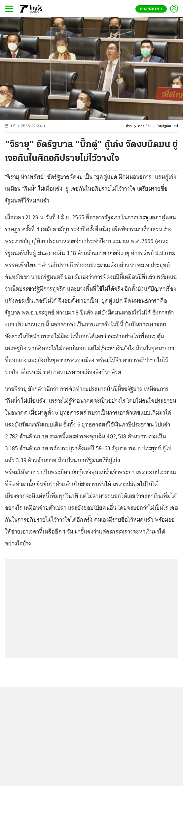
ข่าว (129, 126)
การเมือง (145, 126)
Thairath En (151, 9)
